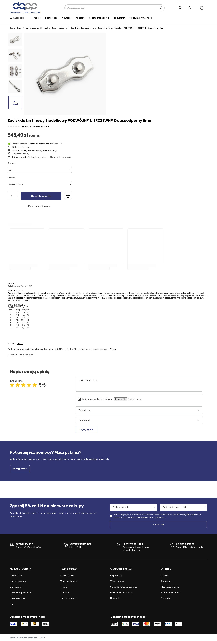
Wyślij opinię (86, 429)
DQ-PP (20, 343)
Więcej (113, 349)
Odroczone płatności (21, 157)
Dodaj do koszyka (41, 196)
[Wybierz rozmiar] (40, 184)
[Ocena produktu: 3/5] (23, 385)
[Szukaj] (161, 7)
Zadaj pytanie (19, 468)
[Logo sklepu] (25, 8)
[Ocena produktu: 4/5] (29, 385)
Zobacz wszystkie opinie (35, 126)
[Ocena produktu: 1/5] (12, 385)
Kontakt (80, 17)
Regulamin (119, 17)
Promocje (35, 17)
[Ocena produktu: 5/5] (35, 385)
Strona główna (15, 28)
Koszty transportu (99, 17)
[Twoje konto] (180, 8)
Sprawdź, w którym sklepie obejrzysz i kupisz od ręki (34, 150)
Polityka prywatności (141, 17)
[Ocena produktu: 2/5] (18, 385)
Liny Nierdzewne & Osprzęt (37, 28)
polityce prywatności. (157, 517)
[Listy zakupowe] (189, 8)
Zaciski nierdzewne (59, 28)
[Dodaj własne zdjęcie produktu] (139, 399)
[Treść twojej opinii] (139, 384)
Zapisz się (158, 524)
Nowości (66, 17)
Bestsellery (51, 17)
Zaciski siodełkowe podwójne (82, 28)
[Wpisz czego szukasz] (114, 7)
